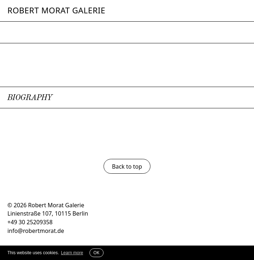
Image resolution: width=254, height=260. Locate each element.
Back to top (127, 166)
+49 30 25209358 (29, 222)
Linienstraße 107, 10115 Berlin (47, 213)
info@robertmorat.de (35, 231)
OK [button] (96, 253)
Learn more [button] (72, 252)
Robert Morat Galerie (56, 10)
